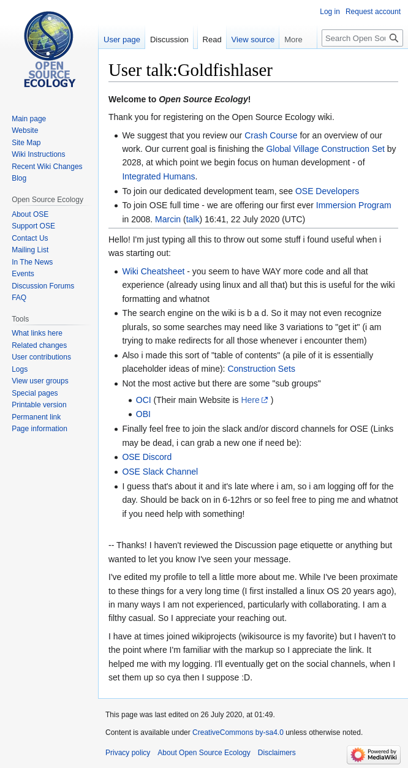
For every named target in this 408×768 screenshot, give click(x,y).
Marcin (168, 219)
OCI (143, 400)
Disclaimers (277, 752)
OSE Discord (147, 457)
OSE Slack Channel (160, 471)
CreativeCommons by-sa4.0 (238, 732)
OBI (143, 414)
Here (250, 400)
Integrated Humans (158, 176)
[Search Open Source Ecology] (362, 38)
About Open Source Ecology (203, 752)
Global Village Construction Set (325, 149)
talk (193, 219)
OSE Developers (327, 191)
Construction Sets (261, 369)
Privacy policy (127, 752)
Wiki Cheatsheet (153, 271)
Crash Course (270, 135)
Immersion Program (353, 205)
